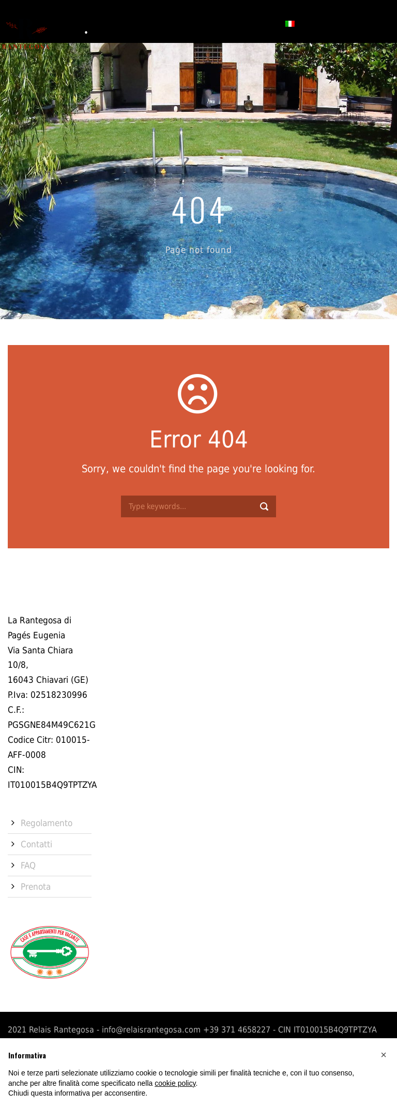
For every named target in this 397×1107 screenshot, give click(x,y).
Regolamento (46, 823)
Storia (86, 23)
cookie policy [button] (175, 1083)
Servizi (166, 23)
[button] (383, 1054)
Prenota (256, 23)
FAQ (28, 865)
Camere (126, 23)
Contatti (210, 23)
